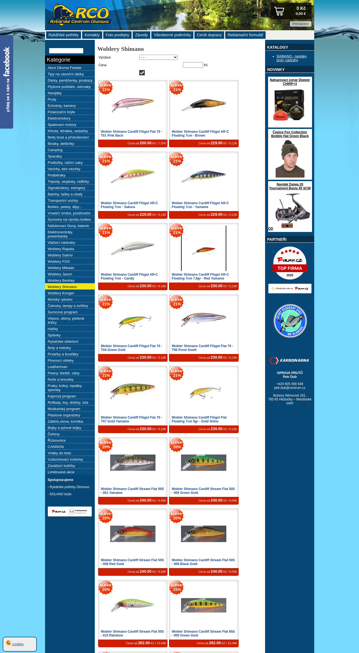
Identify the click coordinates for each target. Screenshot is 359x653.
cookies (15, 644)
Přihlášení (300, 24)
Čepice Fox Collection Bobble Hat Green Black (290, 134)
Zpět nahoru (295, 604)
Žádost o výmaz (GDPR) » (293, 617)
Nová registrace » (299, 614)
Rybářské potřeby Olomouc (70, 487)
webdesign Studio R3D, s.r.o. (291, 624)
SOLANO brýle (60, 494)
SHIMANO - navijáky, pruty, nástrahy (292, 58)
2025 (308, 637)
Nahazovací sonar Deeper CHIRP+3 (290, 82)
